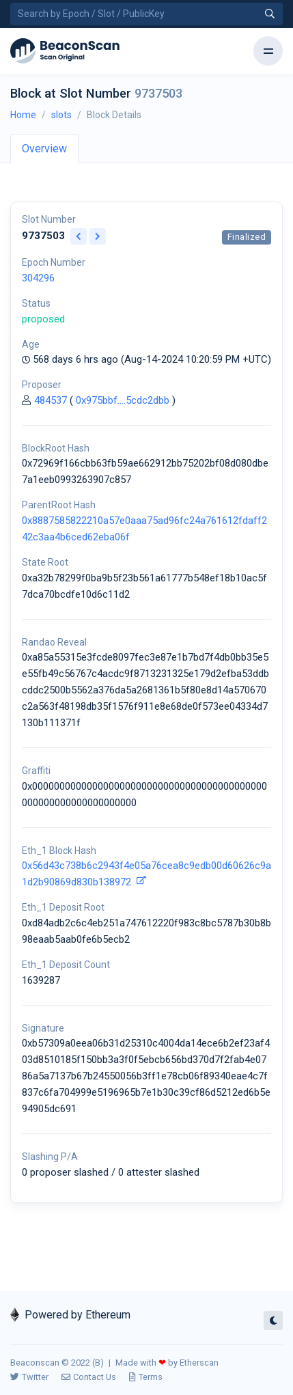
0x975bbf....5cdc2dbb (122, 400)
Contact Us (88, 1377)
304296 (38, 278)
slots (61, 114)
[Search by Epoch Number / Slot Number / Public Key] (146, 14)
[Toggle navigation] (268, 51)
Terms (146, 1377)
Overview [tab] (44, 148)
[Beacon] (65, 51)
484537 (50, 400)
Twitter (29, 1377)
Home (23, 114)
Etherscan (199, 1362)
